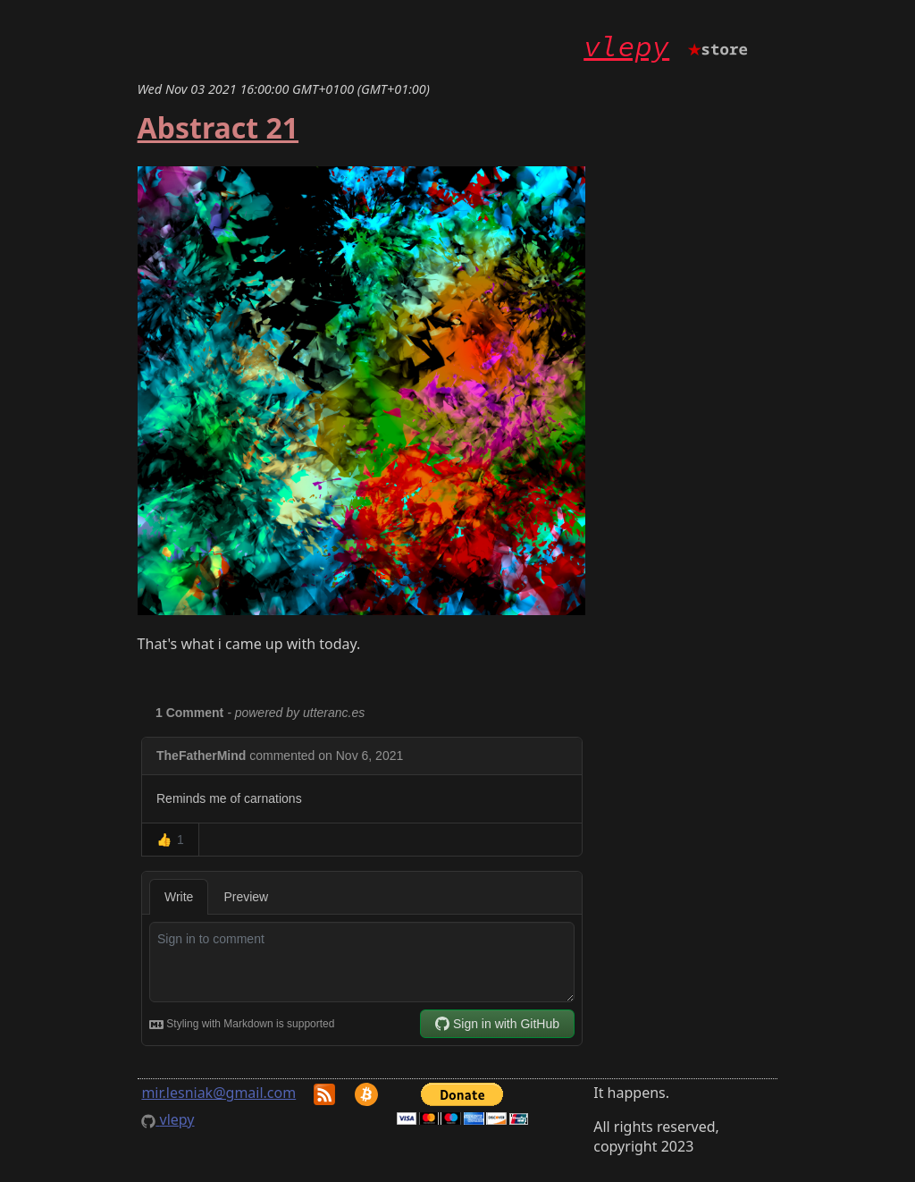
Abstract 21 (218, 127)
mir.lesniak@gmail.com (218, 1092)
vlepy (626, 46)
